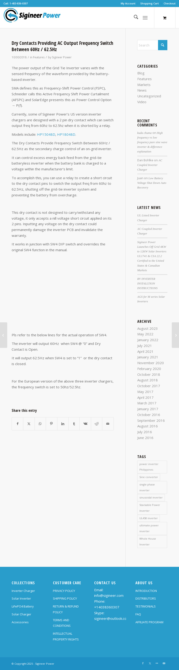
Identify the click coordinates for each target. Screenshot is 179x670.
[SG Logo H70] (32, 17)
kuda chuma (144, 133)
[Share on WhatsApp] (40, 423)
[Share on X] (28, 423)
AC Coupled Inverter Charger (149, 165)
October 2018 (148, 374)
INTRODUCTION (146, 591)
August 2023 (147, 328)
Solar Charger (21, 614)
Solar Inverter (21, 598)
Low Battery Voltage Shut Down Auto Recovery (151, 183)
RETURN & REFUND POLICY (66, 609)
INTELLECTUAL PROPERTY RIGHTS (66, 636)
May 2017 (145, 391)
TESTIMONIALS (145, 606)
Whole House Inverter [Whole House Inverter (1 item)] (147, 541)
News (142, 90)
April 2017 (145, 397)
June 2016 (145, 437)
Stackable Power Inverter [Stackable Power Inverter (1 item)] (149, 507)
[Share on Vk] (85, 423)
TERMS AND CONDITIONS (62, 623)
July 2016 (144, 431)
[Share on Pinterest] (51, 423)
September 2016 (151, 420)
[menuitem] (128, 3)
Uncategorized (149, 96)
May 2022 (145, 334)
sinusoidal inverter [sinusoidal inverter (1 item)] (151, 497)
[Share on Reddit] (96, 423)
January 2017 (147, 408)
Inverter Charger (23, 591)
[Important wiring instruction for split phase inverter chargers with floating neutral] (175, 335)
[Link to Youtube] (163, 663)
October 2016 (148, 414)
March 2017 (146, 403)
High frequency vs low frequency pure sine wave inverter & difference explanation (152, 142)
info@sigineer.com (109, 595)
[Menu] (145, 17)
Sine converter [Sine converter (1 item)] (148, 477)
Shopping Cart (149, 3)
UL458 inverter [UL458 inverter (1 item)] (148, 518)
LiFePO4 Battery (23, 606)
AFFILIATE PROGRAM (149, 622)
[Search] (133, 17)
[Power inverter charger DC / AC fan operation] (3, 335)
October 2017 (148, 385)
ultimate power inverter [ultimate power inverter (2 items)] (149, 528)
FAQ (138, 614)
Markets (144, 84)
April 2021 (145, 351)
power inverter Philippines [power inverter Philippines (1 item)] (148, 467)
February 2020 (149, 368)
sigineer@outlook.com (112, 618)
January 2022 (147, 339)
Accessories (20, 622)
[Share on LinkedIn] (62, 423)
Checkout (170, 3)
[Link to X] (149, 663)
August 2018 (147, 380)
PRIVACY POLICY (64, 591)
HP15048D (46, 134)
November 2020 (150, 362)
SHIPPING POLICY (65, 598)
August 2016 (147, 426)
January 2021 (147, 357)
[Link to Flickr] (156, 663)
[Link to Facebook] (142, 663)
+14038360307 (106, 607)
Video (141, 101)
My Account (128, 3)
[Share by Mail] (108, 423)
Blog (141, 73)
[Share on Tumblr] (74, 423)
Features (39, 57)
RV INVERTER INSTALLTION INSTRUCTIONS (147, 283)
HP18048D (66, 134)
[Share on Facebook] (17, 423)
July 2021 (144, 345)
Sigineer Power (62, 57)
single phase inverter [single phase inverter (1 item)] (147, 487)
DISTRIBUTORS (145, 598)
